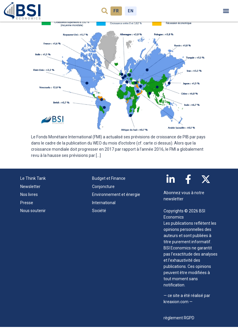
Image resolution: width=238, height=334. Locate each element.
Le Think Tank (34, 186)
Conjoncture (103, 193)
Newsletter (30, 193)
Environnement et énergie (116, 201)
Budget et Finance (108, 185)
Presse (26, 209)
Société (99, 217)
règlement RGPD (179, 325)
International (103, 209)
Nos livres (29, 201)
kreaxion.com (176, 308)
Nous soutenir (33, 217)
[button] (104, 11)
